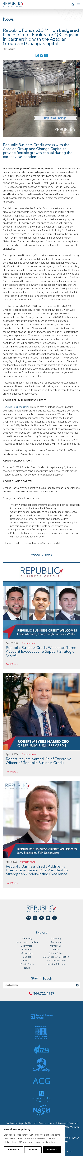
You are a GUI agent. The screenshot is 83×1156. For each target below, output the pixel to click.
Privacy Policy (56, 953)
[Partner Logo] (42, 1016)
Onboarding (27, 953)
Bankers (27, 957)
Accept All (52, 1149)
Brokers (27, 960)
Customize (13, 1149)
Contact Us (55, 946)
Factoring (27, 938)
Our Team (56, 942)
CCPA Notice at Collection (56, 957)
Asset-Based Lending (27, 942)
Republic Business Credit (16, 406)
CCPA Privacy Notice (56, 960)
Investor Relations (56, 964)
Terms (56, 949)
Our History (55, 938)
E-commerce (27, 946)
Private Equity (27, 964)
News (27, 968)
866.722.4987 (43, 993)
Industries (27, 949)
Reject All (32, 1149)
